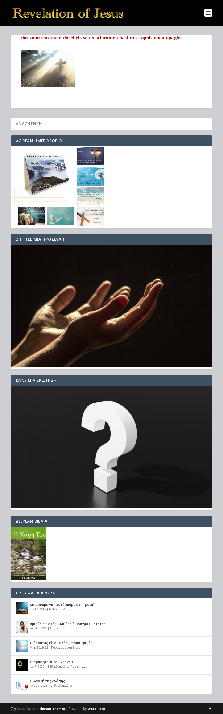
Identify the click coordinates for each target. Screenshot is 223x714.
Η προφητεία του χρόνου (51, 662)
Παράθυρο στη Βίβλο (65, 647)
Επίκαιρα (56, 628)
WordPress (96, 708)
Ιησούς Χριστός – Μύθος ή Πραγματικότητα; (67, 623)
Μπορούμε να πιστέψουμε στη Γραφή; (62, 604)
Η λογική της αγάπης (47, 681)
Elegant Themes (52, 708)
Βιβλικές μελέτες (60, 609)
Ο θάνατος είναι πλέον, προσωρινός (61, 643)
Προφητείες (79, 667)
